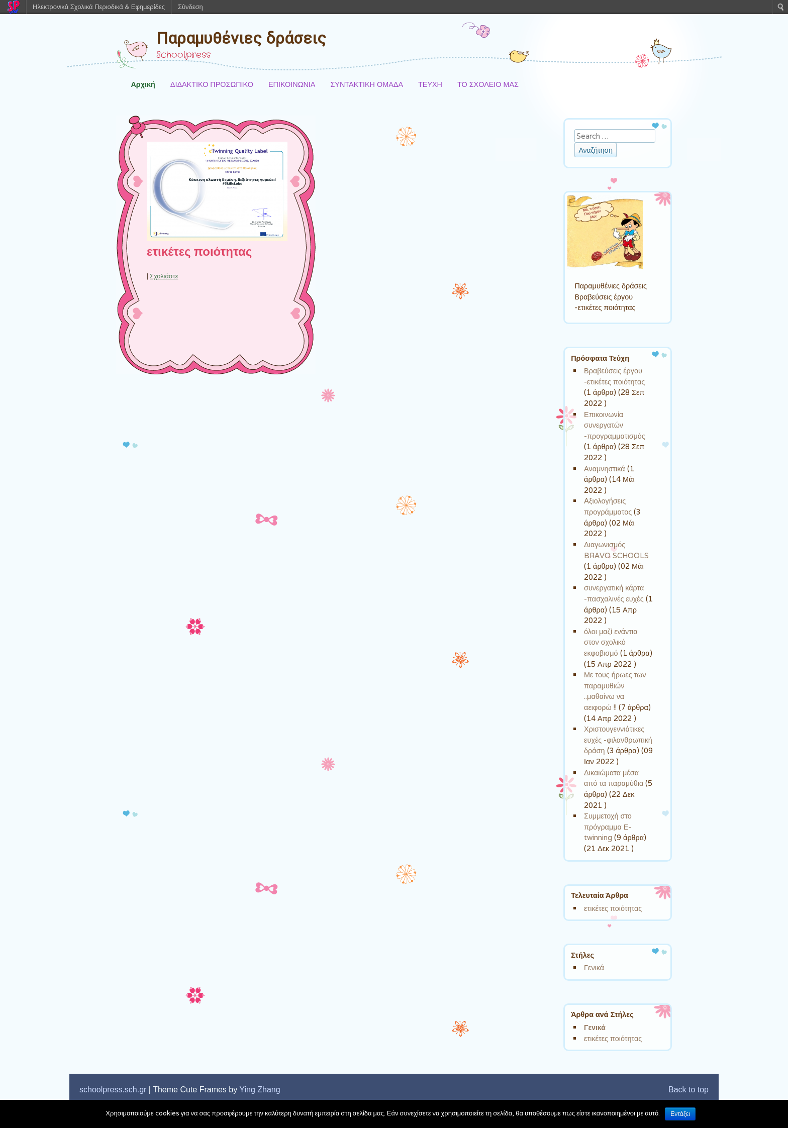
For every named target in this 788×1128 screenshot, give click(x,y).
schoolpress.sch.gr (112, 1089)
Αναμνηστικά (604, 468)
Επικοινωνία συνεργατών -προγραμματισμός (614, 425)
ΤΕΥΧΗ (430, 84)
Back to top (688, 1089)
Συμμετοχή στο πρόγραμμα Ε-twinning (608, 826)
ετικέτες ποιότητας (199, 252)
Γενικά (594, 967)
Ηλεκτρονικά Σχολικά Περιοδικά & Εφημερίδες (99, 7)
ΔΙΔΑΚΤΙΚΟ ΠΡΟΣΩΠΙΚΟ (211, 84)
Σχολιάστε (164, 276)
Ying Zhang (259, 1089)
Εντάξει (680, 1113)
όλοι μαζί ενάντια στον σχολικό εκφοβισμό (610, 642)
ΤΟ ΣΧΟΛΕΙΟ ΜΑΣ (488, 84)
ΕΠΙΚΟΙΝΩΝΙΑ (291, 84)
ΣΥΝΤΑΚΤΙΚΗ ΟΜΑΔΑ (366, 84)
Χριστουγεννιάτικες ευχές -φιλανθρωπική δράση (618, 739)
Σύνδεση (190, 7)
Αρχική (143, 84)
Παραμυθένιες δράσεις (241, 38)
